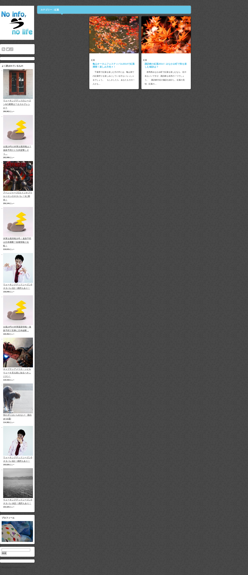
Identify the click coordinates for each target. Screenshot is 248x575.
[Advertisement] (90, 36)
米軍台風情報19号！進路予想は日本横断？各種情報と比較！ (45, 242)
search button (39, 49)
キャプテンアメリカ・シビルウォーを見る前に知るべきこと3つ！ (45, 373)
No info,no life (35, 567)
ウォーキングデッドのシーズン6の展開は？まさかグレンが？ (45, 104)
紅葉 (121, 60)
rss (31, 49)
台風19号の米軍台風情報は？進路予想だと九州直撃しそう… (45, 150)
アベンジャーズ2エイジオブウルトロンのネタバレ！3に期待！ (45, 196)
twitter (36, 49)
